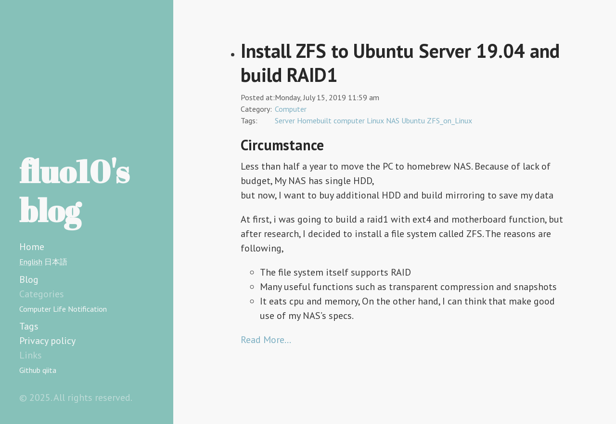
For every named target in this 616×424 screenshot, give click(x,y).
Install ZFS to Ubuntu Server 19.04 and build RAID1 (400, 62)
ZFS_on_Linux (449, 120)
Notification (87, 309)
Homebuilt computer (331, 120)
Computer (35, 309)
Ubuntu (413, 120)
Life (59, 309)
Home (31, 246)
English (30, 261)
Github (29, 370)
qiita (49, 370)
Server (285, 120)
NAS (392, 120)
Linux (375, 120)
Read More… (266, 339)
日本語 (55, 261)
